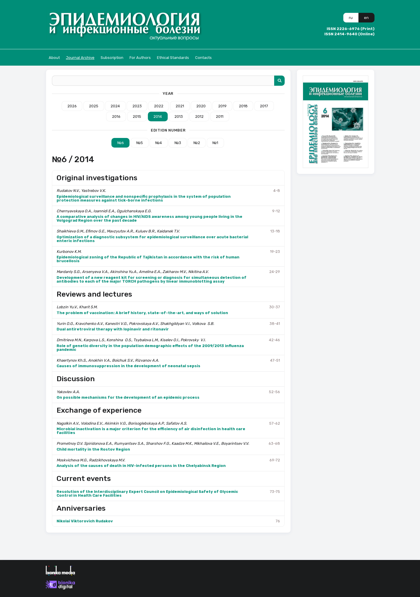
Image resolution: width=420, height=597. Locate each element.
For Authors (140, 57)
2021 (180, 106)
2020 (201, 106)
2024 (115, 106)
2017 (264, 106)
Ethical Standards (173, 57)
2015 (137, 116)
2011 (219, 116)
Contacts (203, 57)
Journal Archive (80, 57)
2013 (178, 116)
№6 (120, 143)
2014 (157, 116)
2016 (116, 116)
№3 (177, 143)
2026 (72, 106)
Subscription (112, 57)
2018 (243, 106)
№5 (139, 143)
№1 (215, 143)
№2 (196, 143)
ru (351, 17)
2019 (222, 106)
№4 (158, 143)
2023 (137, 106)
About (54, 57)
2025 (93, 106)
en (366, 17)
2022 (158, 106)
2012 (199, 116)
